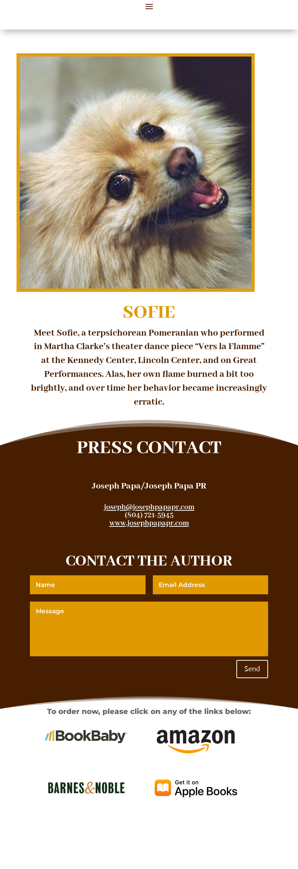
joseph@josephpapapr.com (149, 507)
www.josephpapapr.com (149, 523)
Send (252, 668)
